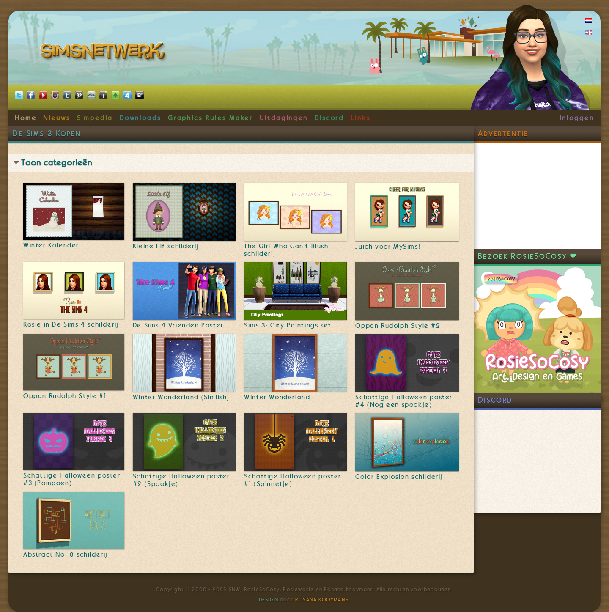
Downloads (140, 118)
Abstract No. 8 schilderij (65, 554)
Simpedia (95, 118)
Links (360, 118)
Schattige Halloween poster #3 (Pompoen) (72, 479)
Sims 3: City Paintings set (288, 325)
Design (268, 600)
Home (26, 118)
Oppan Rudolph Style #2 (397, 325)
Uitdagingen (284, 118)
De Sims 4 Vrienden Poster (178, 325)
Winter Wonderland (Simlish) (181, 397)
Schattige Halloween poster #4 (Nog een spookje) (404, 401)
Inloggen (577, 118)
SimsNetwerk (104, 52)
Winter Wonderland (277, 397)
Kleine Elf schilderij (166, 246)
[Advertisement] (537, 196)
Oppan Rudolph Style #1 (64, 396)
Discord (329, 118)
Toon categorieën (56, 162)
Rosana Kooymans (321, 600)
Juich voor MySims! (387, 246)
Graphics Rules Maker (210, 118)
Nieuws (56, 118)
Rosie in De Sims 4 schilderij (71, 324)
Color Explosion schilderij (399, 476)
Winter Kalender (51, 245)
